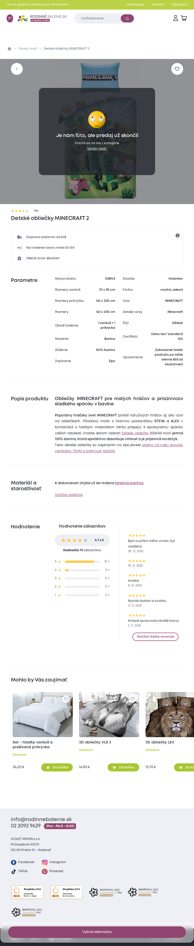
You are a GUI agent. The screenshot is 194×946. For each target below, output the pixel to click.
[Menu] (10, 18)
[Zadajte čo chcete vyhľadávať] (104, 18)
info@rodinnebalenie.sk (41, 820)
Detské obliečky (135, 433)
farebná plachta (129, 483)
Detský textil (27, 48)
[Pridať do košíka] (57, 767)
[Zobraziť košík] (183, 18)
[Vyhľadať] (127, 18)
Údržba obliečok (69, 495)
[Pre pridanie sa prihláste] (177, 69)
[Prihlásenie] (175, 18)
